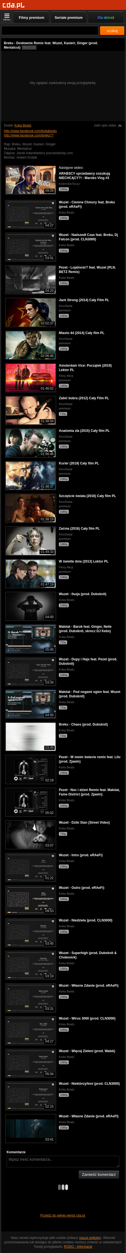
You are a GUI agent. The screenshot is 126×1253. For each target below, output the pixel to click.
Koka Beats (22, 125)
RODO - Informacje (78, 1247)
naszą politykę (89, 1238)
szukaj (112, 30)
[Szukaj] (49, 30)
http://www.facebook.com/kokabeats (30, 131)
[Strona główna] (14, 5)
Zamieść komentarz (99, 1174)
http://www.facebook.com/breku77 (29, 135)
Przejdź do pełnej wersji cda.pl (63, 1215)
